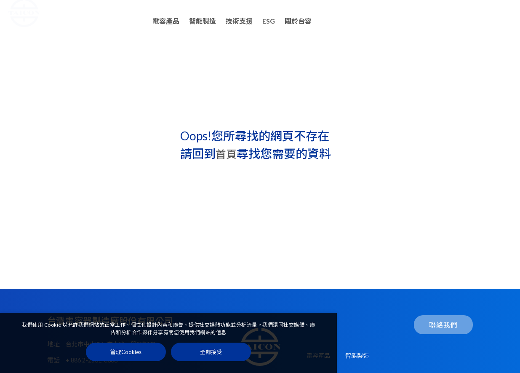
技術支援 (239, 21)
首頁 (227, 153)
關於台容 (298, 21)
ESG (268, 21)
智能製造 (202, 21)
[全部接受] (211, 355)
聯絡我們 (482, 21)
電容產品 (165, 21)
